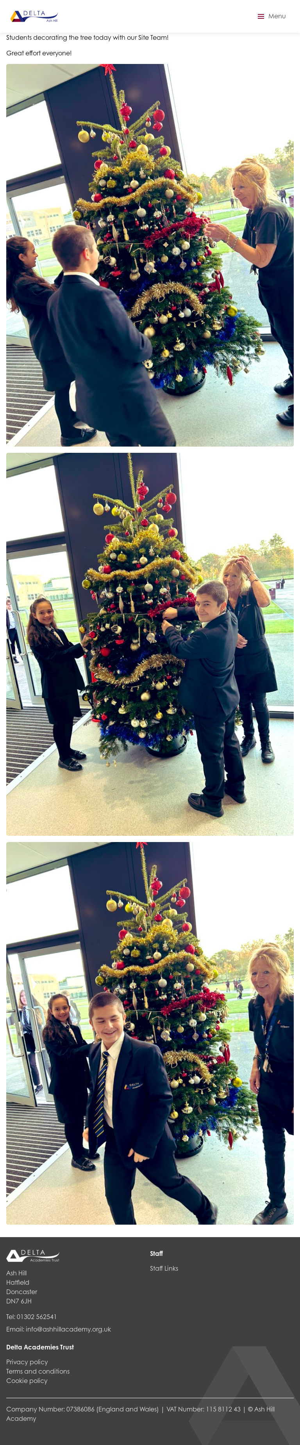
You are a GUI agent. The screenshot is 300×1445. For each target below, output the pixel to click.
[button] (271, 16)
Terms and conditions (38, 1371)
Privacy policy (27, 1361)
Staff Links (164, 1268)
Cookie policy (27, 1380)
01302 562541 (37, 1316)
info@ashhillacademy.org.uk (68, 1328)
